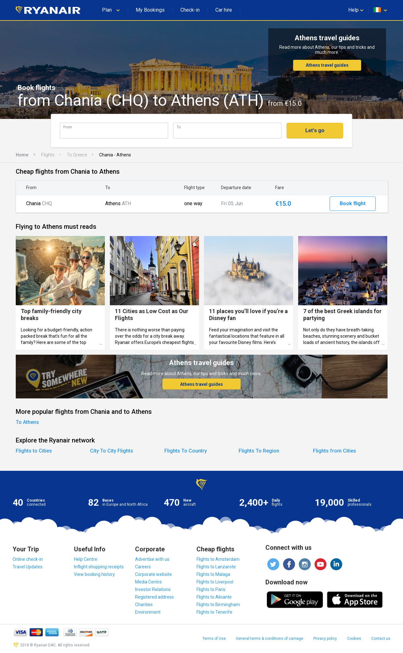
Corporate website (153, 574)
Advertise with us (152, 559)
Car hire (223, 10)
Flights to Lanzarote (216, 566)
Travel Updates (28, 566)
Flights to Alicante (214, 597)
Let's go (315, 130)
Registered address (154, 597)
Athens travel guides (327, 65)
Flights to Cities (34, 451)
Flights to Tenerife (214, 612)
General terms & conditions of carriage (269, 638)
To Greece (77, 154)
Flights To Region (259, 451)
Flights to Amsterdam (218, 559)
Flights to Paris (210, 589)
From (67, 127)
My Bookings (150, 10)
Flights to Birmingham (218, 604)
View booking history (94, 574)
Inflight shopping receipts (99, 566)
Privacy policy (325, 638)
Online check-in (28, 559)
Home (22, 154)
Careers (143, 566)
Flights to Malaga (213, 574)
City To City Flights (111, 451)
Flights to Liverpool (214, 581)
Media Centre (148, 581)
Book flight (353, 203)
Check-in (190, 10)
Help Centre (85, 559)
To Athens (27, 422)
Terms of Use (214, 638)
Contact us (380, 638)
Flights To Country (185, 451)
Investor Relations (153, 589)
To (179, 127)
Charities (144, 604)
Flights (47, 154)
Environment (148, 612)
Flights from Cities (334, 451)
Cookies (354, 638)
